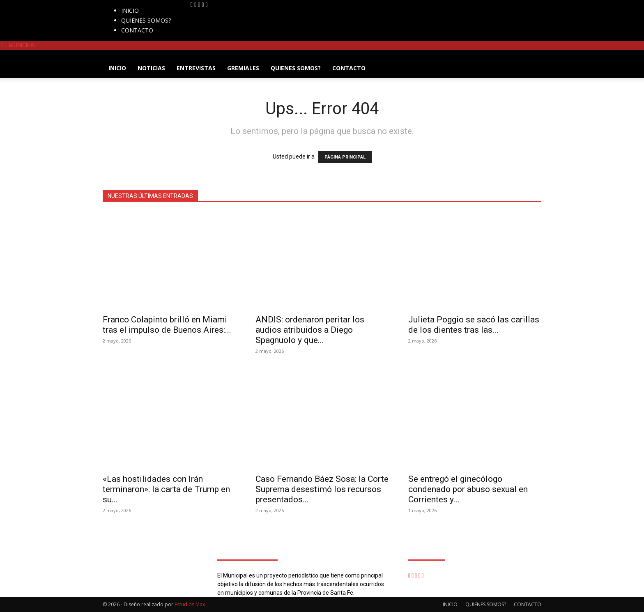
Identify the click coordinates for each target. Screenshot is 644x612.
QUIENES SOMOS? (146, 20)
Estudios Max (190, 604)
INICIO (130, 10)
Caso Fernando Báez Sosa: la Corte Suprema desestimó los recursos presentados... (322, 489)
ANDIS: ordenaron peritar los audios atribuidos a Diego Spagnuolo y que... (309, 330)
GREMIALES (243, 68)
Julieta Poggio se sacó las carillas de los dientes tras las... (473, 325)
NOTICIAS (151, 68)
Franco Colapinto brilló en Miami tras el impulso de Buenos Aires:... (167, 325)
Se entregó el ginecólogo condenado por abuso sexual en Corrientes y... (468, 489)
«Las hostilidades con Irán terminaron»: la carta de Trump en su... (166, 489)
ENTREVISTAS (196, 68)
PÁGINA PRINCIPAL (345, 157)
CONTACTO (137, 30)
